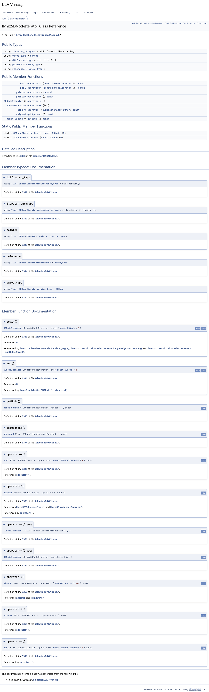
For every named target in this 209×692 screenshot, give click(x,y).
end (36, 137)
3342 (24, 192)
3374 (24, 442)
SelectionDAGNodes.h (45, 155)
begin (37, 133)
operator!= (34, 87)
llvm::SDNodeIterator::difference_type (34, 183)
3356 (24, 539)
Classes (65, 12)
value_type (19, 55)
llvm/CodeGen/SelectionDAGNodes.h (38, 35)
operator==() (23, 474)
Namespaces (49, 12)
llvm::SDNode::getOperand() (66, 507)
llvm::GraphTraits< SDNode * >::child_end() (43, 390)
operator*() (22, 629)
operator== (34, 83)
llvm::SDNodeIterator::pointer (29, 236)
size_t (21, 109)
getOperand (34, 114)
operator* (33, 92)
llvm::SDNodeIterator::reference (31, 262)
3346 (24, 656)
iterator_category (24, 51)
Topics (36, 12)
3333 (22, 155)
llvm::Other (37, 597)
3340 (24, 218)
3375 (24, 416)
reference (18, 69)
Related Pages (23, 12)
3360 (24, 565)
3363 (24, 591)
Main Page (8, 12)
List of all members (200, 23)
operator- (33, 109)
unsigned (20, 114)
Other (66, 109)
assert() (20, 597)
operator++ (34, 101)
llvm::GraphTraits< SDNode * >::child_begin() (44, 348)
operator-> (34, 96)
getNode (32, 118)
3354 (24, 623)
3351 (24, 501)
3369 (24, 336)
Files (77, 12)
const (47, 83)
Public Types (136, 23)
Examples (88, 12)
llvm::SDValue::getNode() (30, 507)
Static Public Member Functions (178, 23)
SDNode (34, 55)
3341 (24, 297)
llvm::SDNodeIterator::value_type (31, 289)
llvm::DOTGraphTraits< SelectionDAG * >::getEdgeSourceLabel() (106, 348)
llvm (4, 18)
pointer (17, 64)
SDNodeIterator (17, 18)
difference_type (22, 60)
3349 (24, 468)
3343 (24, 244)
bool (23, 83)
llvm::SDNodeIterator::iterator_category (36, 210)
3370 (24, 378)
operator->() (26, 512)
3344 (24, 271)
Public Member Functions (153, 23)
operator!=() (26, 662)
